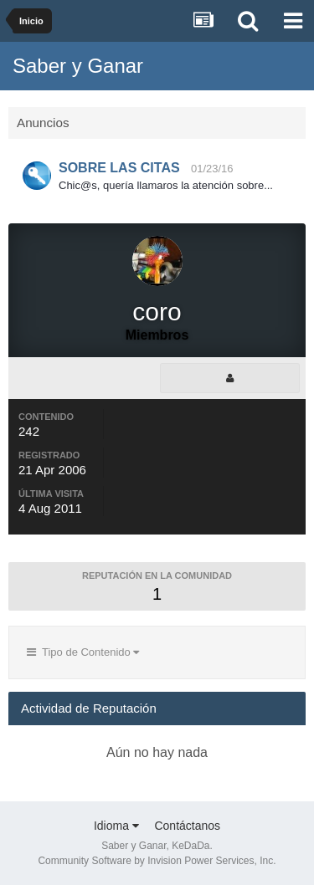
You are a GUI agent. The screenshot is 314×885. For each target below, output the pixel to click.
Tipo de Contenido (83, 652)
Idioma (116, 825)
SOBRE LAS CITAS (119, 168)
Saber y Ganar (78, 65)
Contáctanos (187, 825)
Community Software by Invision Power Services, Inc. (156, 861)
